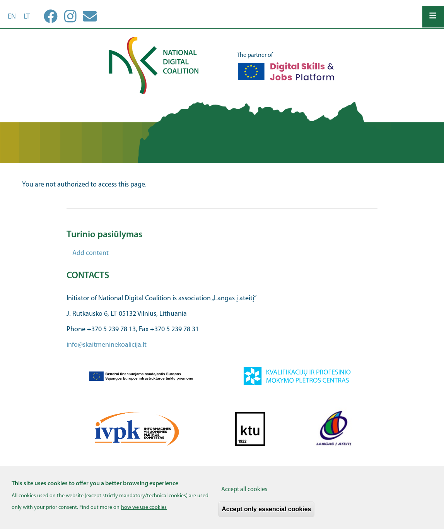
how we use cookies (144, 511)
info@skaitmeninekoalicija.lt (107, 345)
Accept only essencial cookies (266, 513)
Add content (90, 253)
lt (27, 17)
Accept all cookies (244, 493)
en (12, 17)
